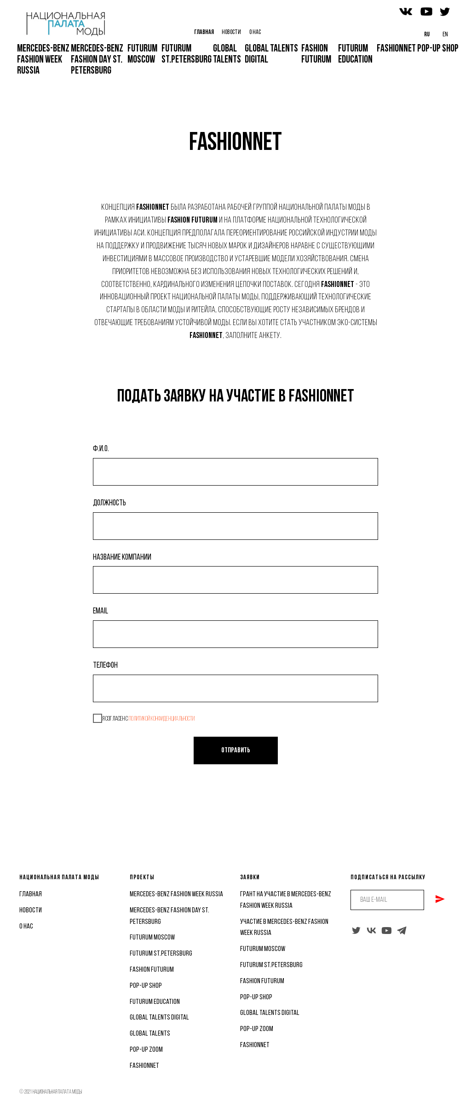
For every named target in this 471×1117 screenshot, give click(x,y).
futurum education (155, 1002)
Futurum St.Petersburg (161, 953)
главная (30, 894)
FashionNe (253, 1045)
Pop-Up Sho (254, 997)
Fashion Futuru (260, 981)
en (445, 34)
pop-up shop (146, 986)
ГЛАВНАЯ (204, 32)
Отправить (235, 750)
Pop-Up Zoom (146, 1050)
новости (30, 910)
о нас (26, 926)
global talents (150, 1033)
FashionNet (144, 1066)
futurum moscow (152, 937)
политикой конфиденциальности (162, 719)
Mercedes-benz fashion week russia (176, 894)
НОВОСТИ (231, 32)
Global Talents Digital (159, 1017)
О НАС (255, 32)
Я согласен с (144, 718)
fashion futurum (152, 970)
